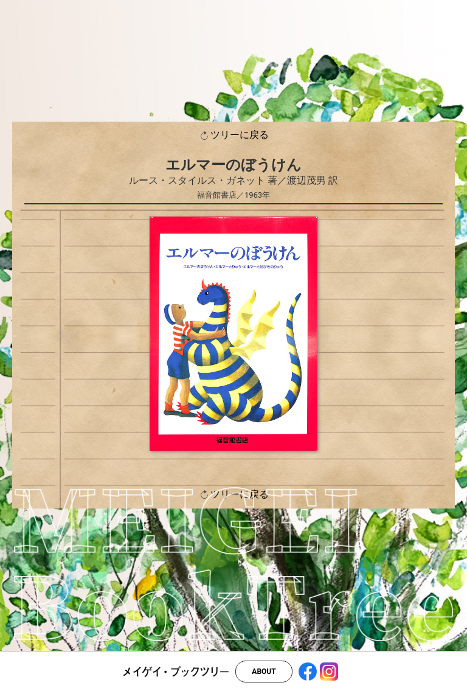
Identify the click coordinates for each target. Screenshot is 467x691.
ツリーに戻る (233, 135)
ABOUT (263, 671)
